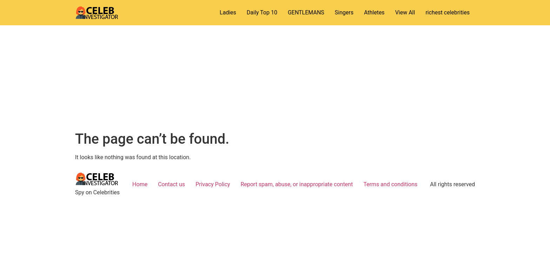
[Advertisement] (275, 78)
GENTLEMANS (306, 12)
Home (139, 184)
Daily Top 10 (262, 12)
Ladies (228, 12)
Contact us (171, 184)
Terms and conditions (390, 184)
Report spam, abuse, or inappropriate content (297, 184)
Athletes (374, 12)
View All (405, 12)
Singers (344, 12)
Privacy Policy (212, 184)
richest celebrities (447, 12)
